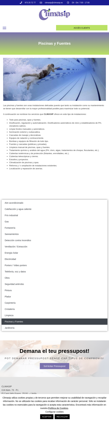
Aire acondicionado (14, 203)
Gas (7, 221)
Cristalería (10, 309)
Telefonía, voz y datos (15, 271)
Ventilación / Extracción (16, 246)
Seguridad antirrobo (14, 284)
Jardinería (9, 328)
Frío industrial (11, 215)
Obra (7, 278)
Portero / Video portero (16, 265)
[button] (4, 28)
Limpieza (9, 315)
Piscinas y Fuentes (14, 321)
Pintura (8, 290)
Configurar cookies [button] (54, 412)
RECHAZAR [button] (62, 417)
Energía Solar (11, 253)
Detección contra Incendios (18, 240)
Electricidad (10, 259)
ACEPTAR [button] (46, 417)
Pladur (8, 296)
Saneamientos (12, 234)
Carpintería (10, 303)
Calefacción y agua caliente (18, 209)
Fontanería (10, 228)
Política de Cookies (58, 408)
